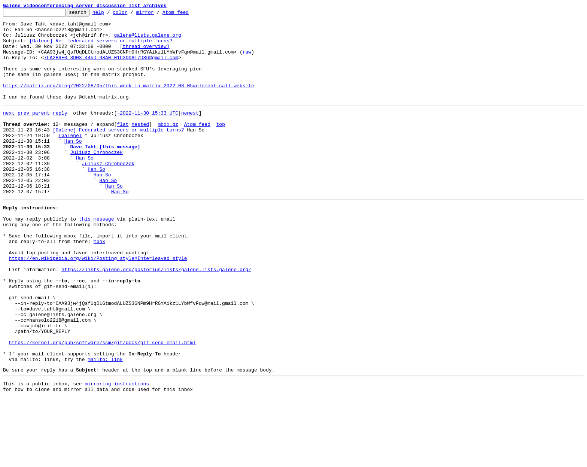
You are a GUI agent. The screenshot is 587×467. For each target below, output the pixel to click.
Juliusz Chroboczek (96, 179)
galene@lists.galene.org (147, 40)
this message (96, 257)
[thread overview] (145, 54)
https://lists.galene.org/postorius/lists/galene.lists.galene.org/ (156, 317)
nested (140, 145)
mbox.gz (168, 145)
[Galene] (70, 158)
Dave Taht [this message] (105, 172)
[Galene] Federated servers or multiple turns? (118, 152)
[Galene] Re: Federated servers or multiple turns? (100, 47)
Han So (73, 165)
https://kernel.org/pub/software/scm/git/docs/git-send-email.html (102, 405)
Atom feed (187, 14)
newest (190, 131)
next (9, 131)
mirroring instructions (117, 452)
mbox (99, 283)
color (131, 14)
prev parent (34, 131)
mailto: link (105, 425)
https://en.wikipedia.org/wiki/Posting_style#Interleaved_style (98, 304)
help (110, 14)
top (220, 145)
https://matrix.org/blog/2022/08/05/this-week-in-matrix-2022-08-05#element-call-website (128, 101)
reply (60, 131)
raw (247, 60)
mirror (156, 14)
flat (122, 145)
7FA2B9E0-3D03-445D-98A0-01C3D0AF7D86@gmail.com (111, 67)
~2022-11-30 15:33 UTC (147, 131)
